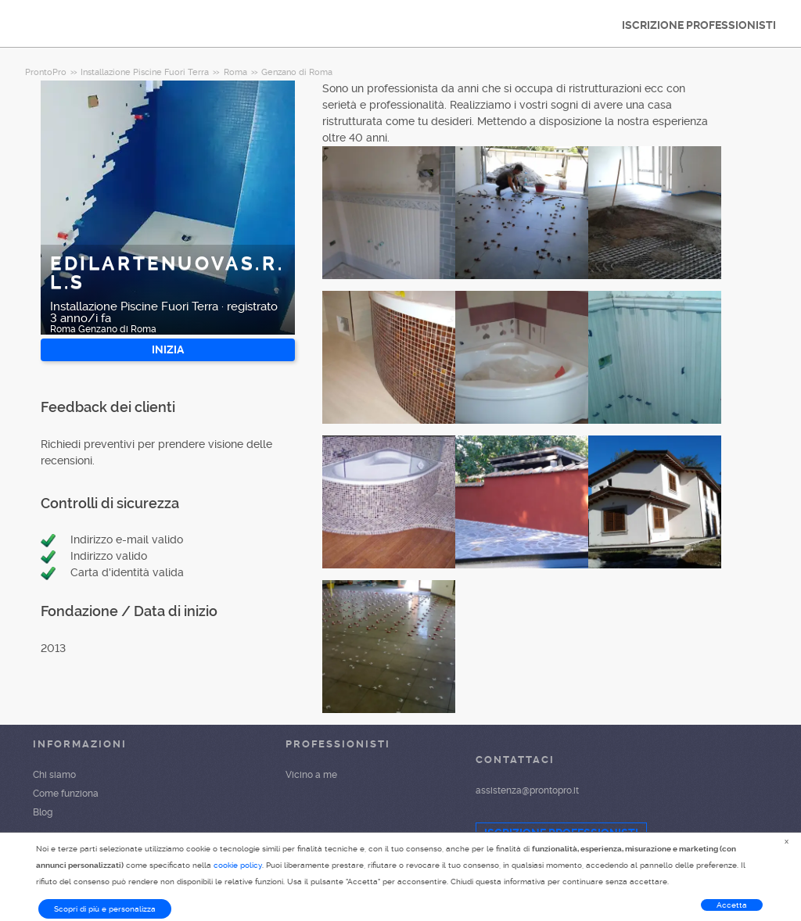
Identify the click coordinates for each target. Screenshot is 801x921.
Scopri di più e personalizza (105, 909)
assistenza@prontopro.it (527, 790)
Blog (42, 812)
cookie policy (238, 865)
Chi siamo (54, 774)
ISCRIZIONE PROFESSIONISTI (699, 25)
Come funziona (66, 793)
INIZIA (168, 349)
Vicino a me (311, 774)
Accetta (732, 905)
